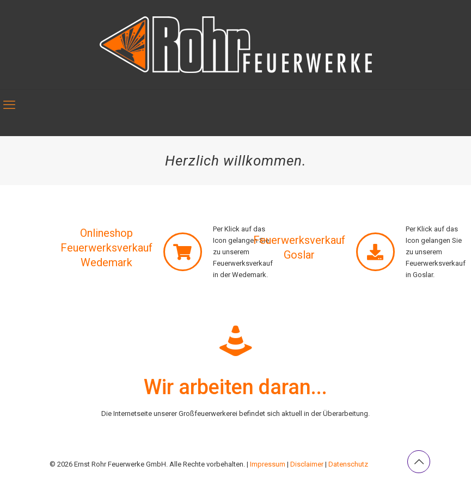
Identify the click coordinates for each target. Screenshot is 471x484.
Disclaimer (306, 464)
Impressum (267, 464)
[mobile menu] (9, 105)
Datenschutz (348, 464)
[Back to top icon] (418, 461)
